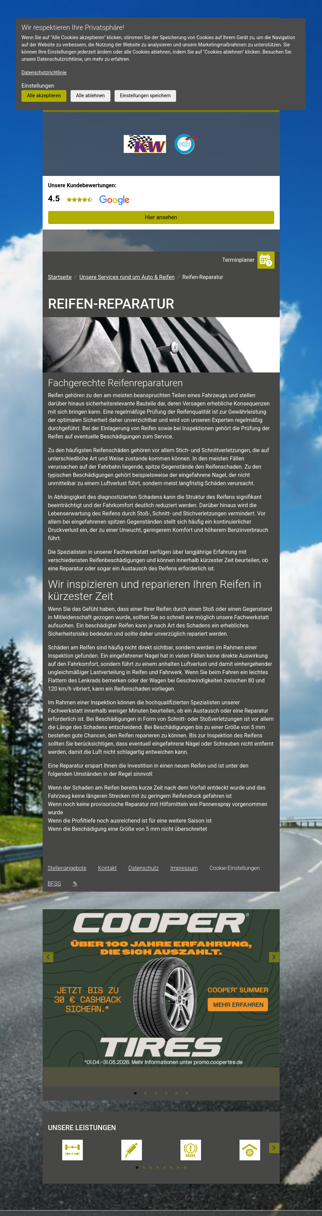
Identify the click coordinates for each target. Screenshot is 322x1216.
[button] (48, 1005)
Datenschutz (144, 868)
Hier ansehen (161, 217)
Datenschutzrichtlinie (43, 72)
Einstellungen (37, 85)
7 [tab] (178, 1167)
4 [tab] (166, 1093)
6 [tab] (187, 1093)
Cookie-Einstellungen (235, 868)
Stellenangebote (67, 868)
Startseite (60, 277)
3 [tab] (156, 1093)
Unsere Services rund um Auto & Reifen (127, 277)
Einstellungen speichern (145, 95)
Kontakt (107, 868)
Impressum (184, 868)
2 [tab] (145, 1093)
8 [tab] (185, 1167)
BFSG (54, 883)
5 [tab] (176, 1093)
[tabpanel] (161, 998)
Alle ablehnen (90, 95)
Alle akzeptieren (44, 95)
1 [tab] (135, 1093)
